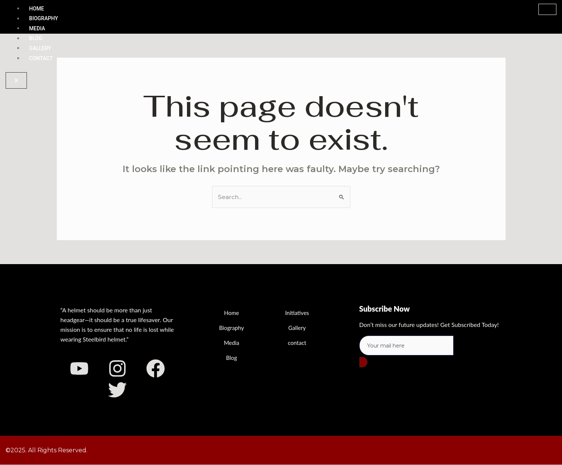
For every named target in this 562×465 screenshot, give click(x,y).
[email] (406, 346)
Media (37, 28)
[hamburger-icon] (547, 9)
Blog (35, 39)
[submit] (363, 362)
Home (36, 9)
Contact (41, 58)
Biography (43, 19)
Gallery (40, 48)
